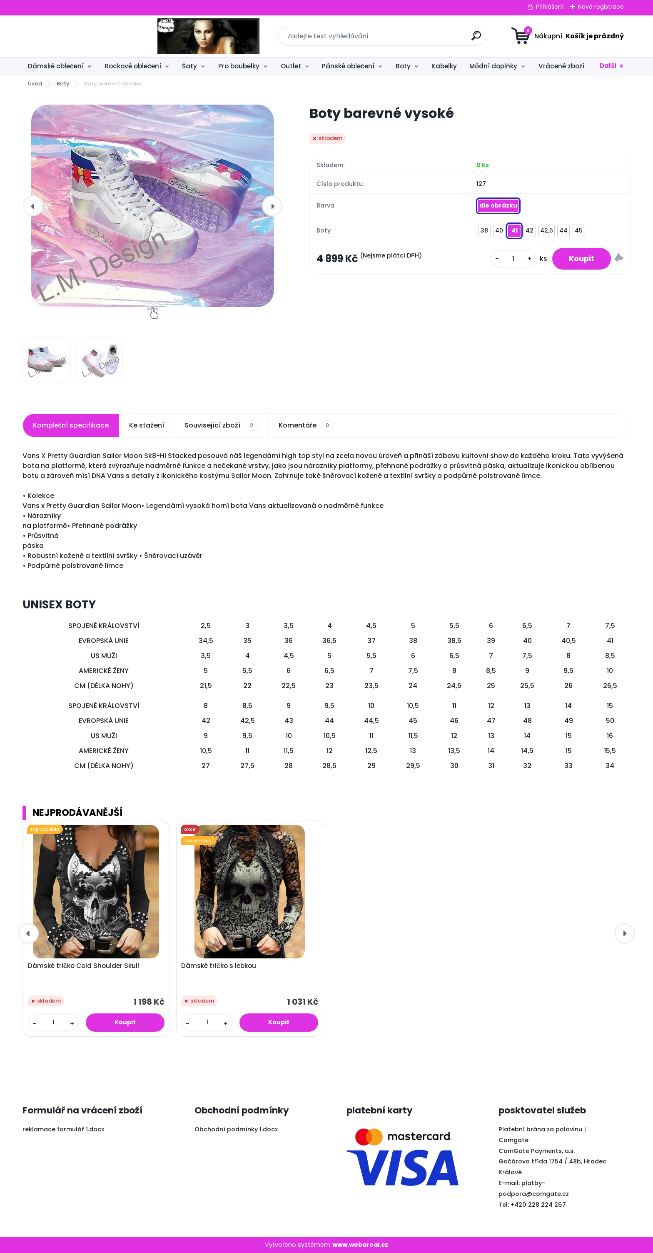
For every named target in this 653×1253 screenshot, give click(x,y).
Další (608, 65)
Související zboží (221, 425)
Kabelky (444, 66)
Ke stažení (146, 425)
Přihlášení (549, 7)
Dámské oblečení (56, 66)
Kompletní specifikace (71, 425)
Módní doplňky (493, 66)
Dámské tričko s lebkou (218, 966)
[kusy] (513, 259)
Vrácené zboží (561, 66)
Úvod (35, 84)
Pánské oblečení (348, 66)
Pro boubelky (238, 66)
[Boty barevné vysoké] (152, 206)
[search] (409, 39)
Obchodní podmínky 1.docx (236, 1129)
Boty (403, 66)
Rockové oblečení (133, 66)
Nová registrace (601, 7)
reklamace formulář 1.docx (63, 1129)
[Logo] (73, 36)
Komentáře (306, 425)
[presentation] (32, 205)
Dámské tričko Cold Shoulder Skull (83, 966)
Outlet (291, 66)
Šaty (189, 66)
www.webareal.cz (360, 1244)
